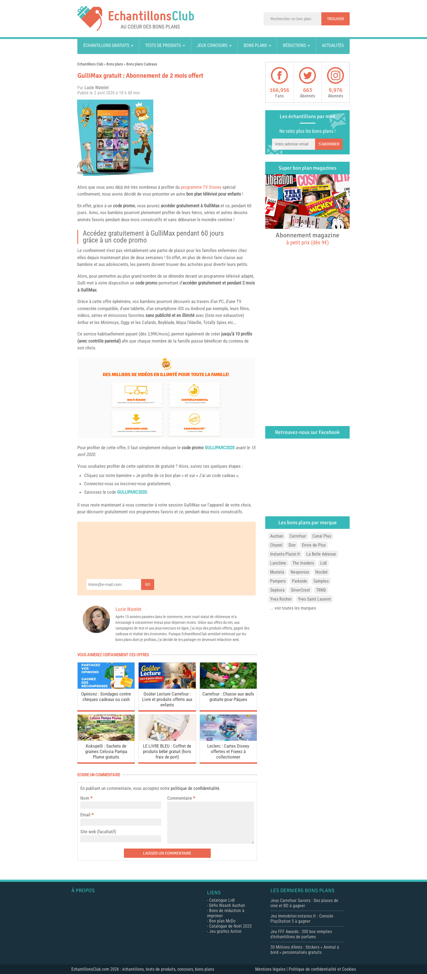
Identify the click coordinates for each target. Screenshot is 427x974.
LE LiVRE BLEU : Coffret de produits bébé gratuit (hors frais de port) (167, 751)
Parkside (299, 581)
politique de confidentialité (195, 788)
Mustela (277, 572)
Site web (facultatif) (98, 831)
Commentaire (181, 798)
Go (147, 584)
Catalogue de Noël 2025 (230, 926)
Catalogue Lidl (222, 900)
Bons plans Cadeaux (141, 64)
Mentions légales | (272, 969)
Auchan (276, 536)
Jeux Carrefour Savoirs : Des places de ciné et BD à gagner (304, 903)
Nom (84, 798)
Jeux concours (212, 45)
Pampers (278, 581)
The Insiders (303, 563)
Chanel (276, 545)
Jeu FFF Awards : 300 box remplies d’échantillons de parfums (301, 934)
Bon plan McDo (222, 921)
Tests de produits (163, 45)
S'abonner (329, 144)
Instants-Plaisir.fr (285, 554)
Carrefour (297, 536)
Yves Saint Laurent (314, 599)
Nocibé (321, 572)
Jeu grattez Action (225, 931)
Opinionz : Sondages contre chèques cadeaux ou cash (106, 696)
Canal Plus (321, 536)
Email (85, 814)
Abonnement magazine (307, 238)
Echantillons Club (90, 64)
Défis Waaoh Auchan (227, 905)
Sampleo (321, 581)
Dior (292, 545)
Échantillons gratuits (106, 45)
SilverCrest (300, 590)
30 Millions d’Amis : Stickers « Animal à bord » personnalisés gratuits (304, 950)
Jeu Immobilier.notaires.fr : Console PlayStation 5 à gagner (301, 918)
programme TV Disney (201, 187)
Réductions (294, 45)
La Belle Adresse (321, 554)
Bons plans (255, 45)
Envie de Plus (314, 545)
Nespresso (300, 572)
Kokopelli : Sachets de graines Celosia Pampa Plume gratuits (106, 751)
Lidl (323, 563)
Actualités (333, 45)
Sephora (277, 590)
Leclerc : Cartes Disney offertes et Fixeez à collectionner (228, 751)
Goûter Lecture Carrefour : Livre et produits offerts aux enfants (167, 699)
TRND (321, 590)
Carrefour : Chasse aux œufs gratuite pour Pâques (228, 696)
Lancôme (278, 563)
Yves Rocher (281, 599)
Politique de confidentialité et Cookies (322, 969)
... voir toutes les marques (293, 608)
